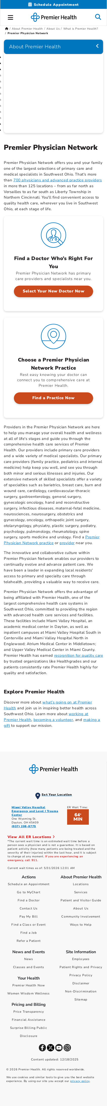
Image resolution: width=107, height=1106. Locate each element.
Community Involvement (80, 916)
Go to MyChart (28, 892)
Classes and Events (28, 967)
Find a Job (28, 933)
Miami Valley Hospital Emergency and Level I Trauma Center (35, 811)
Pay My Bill (28, 916)
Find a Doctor (29, 900)
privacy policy (80, 1081)
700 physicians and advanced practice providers (57, 180)
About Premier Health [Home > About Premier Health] (27, 29)
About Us (81, 908)
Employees (81, 959)
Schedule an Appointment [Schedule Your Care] (28, 884)
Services (81, 892)
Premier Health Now (28, 985)
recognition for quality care (78, 655)
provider (67, 542)
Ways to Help (81, 925)
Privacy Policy (80, 975)
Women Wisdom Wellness (28, 993)
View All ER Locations (31, 837)
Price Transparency (28, 1012)
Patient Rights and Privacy (81, 967)
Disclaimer (81, 983)
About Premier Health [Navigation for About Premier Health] (35, 46)
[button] (10, 16)
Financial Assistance (28, 1020)
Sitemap (80, 999)
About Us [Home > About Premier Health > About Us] (53, 29)
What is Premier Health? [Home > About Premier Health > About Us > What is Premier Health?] (80, 29)
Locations (81, 884)
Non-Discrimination (81, 991)
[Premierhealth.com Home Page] (6, 29)
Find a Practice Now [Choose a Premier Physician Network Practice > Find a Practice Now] (53, 398)
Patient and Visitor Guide (81, 900)
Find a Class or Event (28, 925)
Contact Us (29, 908)
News (28, 959)
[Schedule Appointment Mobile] (53, 4)
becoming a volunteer (53, 719)
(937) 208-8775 (24, 826)
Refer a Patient (29, 941)
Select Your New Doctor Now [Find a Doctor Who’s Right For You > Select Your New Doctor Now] (53, 291)
